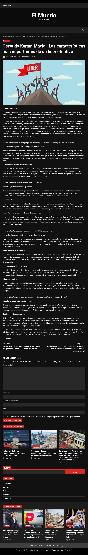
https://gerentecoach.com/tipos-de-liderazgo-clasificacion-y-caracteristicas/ (38, 297)
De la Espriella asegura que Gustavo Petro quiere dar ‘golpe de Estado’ (12, 518)
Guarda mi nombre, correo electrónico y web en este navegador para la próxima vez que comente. (42, 416)
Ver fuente (7, 338)
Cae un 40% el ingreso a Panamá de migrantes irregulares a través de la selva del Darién (23, 346)
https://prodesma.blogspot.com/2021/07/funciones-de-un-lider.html (35, 231)
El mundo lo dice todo (11, 57)
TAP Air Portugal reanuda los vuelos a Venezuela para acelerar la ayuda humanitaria (33, 518)
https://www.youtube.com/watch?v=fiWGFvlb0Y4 (27, 183)
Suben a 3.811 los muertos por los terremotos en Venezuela (54, 518)
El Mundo (44, 15)
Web (4, 409)
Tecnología (7, 498)
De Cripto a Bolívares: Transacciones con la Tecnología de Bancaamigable (16, 439)
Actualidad (6, 40)
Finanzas (6, 487)
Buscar (7, 468)
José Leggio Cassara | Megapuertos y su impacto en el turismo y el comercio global (44, 439)
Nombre (6, 393)
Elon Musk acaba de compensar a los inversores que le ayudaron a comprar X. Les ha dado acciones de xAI (65, 347)
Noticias (6, 491)
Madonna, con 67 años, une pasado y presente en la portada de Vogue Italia (75, 518)
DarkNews (56, 550)
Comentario (8, 365)
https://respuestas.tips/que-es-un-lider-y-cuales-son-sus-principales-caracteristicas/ (41, 143)
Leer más (65, 196)
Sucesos (6, 495)
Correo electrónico (10, 401)
